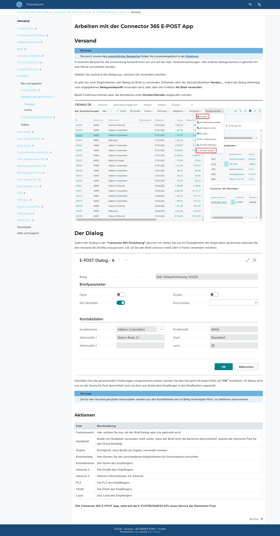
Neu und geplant (31, 83)
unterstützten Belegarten (124, 56)
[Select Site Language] (259, 4)
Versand (29, 104)
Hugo (136, 531)
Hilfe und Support (28, 233)
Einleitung (192, 56)
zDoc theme (154, 531)
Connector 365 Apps (65, 12)
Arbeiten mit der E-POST (111, 12)
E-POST (87, 12)
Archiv (28, 110)
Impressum (84, 4)
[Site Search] (234, 4)
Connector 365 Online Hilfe (33, 12)
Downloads (24, 227)
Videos (25, 124)
